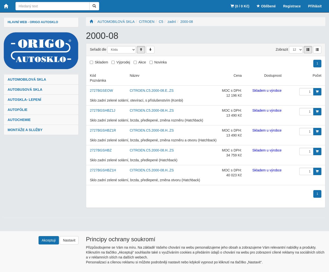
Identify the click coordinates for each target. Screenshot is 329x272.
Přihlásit (315, 6)
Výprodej (123, 62)
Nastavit (69, 240)
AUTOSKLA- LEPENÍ (24, 100)
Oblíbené (266, 6)
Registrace (292, 6)
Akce (142, 62)
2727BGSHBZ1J (102, 110)
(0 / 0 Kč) (240, 6)
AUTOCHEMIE (19, 120)
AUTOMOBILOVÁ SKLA (27, 79)
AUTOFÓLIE (17, 110)
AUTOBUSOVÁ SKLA (25, 89)
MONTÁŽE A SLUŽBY (25, 130)
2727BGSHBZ (101, 150)
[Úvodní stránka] (91, 22)
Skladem (101, 62)
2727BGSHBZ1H (103, 170)
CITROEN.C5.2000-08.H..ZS (152, 110)
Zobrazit (282, 49)
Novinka (160, 62)
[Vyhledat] (94, 6)
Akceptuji (49, 240)
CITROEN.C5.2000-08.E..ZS (152, 90)
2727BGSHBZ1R (103, 130)
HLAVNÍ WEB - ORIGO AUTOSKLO (33, 22)
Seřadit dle (98, 49)
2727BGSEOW (101, 90)
